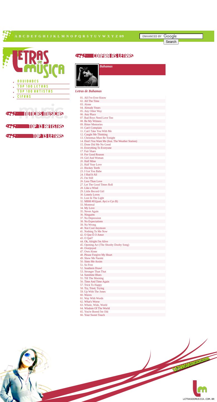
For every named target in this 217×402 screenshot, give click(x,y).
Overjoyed (90, 248)
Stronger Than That (95, 271)
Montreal (89, 204)
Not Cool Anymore (95, 228)
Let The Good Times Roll (98, 184)
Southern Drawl (93, 268)
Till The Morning (93, 278)
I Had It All (90, 174)
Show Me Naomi (93, 258)
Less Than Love (93, 181)
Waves (88, 294)
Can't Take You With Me (98, 131)
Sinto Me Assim (93, 261)
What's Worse (92, 301)
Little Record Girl (94, 191)
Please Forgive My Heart (98, 254)
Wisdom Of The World (97, 308)
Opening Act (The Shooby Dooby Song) (106, 244)
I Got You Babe (93, 171)
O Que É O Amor (94, 234)
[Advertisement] (62, 65)
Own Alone (90, 251)
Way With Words (93, 298)
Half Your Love (93, 164)
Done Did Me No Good (97, 144)
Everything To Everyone (98, 147)
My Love (89, 207)
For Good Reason (94, 154)
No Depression (92, 218)
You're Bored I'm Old (96, 311)
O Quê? (88, 238)
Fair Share (90, 151)
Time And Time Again (96, 281)
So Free (88, 264)
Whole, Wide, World (95, 304)
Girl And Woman (93, 157)
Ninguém (89, 214)
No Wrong (90, 224)
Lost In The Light (94, 197)
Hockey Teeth (92, 167)
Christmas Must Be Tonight (99, 137)
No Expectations (93, 221)
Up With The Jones (95, 291)
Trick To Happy (93, 284)
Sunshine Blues (93, 274)
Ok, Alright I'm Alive (96, 241)
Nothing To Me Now (95, 231)
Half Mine (90, 161)
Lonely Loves (92, 194)
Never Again (91, 211)
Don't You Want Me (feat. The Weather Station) (110, 141)
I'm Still (88, 177)
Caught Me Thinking (96, 134)
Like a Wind (91, 187)
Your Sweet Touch (94, 314)
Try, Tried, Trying (94, 288)
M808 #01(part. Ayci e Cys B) (101, 201)
